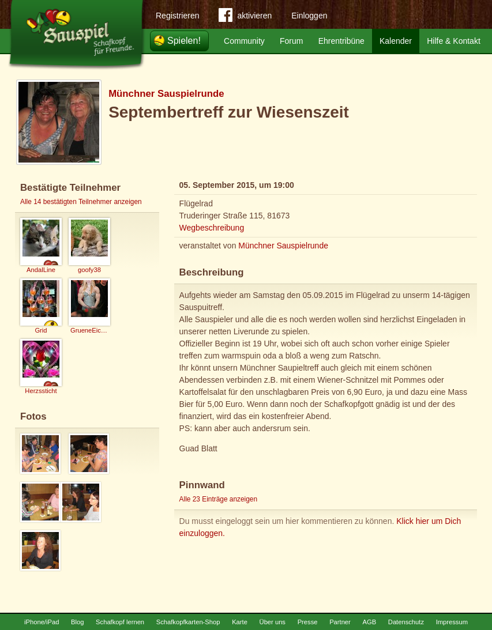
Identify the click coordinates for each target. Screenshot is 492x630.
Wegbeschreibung (212, 227)
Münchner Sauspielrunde (166, 93)
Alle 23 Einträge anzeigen (218, 499)
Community (244, 41)
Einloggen (309, 15)
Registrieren (177, 15)
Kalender (396, 41)
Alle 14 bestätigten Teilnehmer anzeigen (81, 202)
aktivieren (245, 17)
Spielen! (184, 41)
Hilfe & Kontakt (453, 41)
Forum (291, 41)
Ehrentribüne (341, 41)
